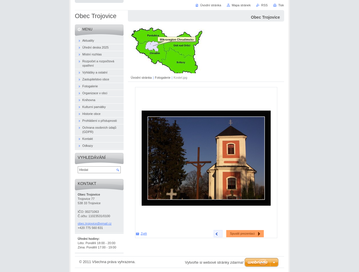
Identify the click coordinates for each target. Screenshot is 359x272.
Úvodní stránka (141, 77)
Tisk (281, 5)
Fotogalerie (162, 77)
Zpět (144, 233)
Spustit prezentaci (242, 233)
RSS (264, 5)
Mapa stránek (241, 5)
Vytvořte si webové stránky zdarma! (214, 262)
